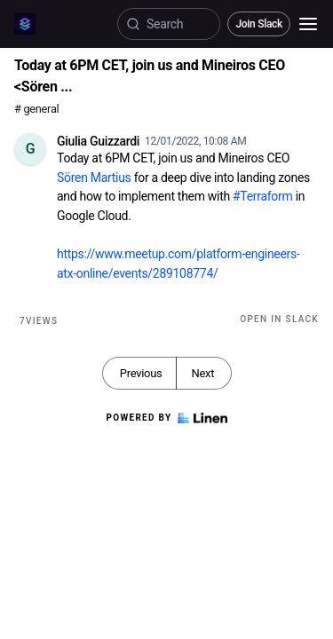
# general (36, 108)
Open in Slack (279, 319)
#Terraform (262, 196)
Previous (141, 373)
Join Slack (258, 24)
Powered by (166, 418)
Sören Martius (94, 177)
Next (202, 373)
